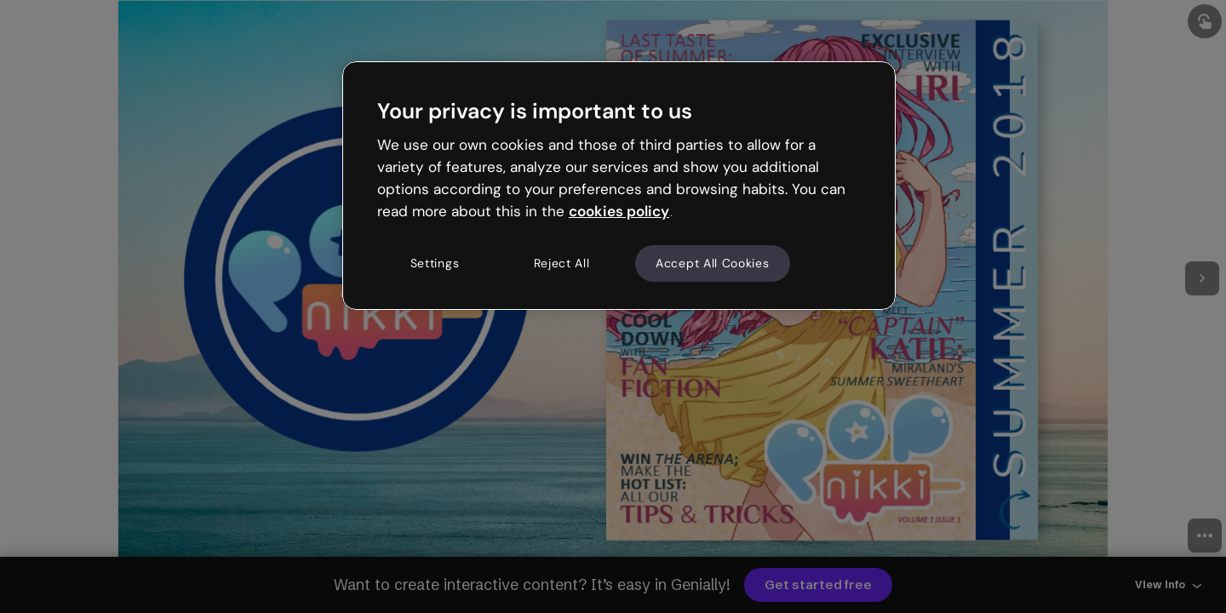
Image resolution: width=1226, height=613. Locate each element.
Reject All (562, 263)
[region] (619, 185)
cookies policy (619, 211)
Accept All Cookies (713, 263)
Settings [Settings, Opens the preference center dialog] (435, 263)
